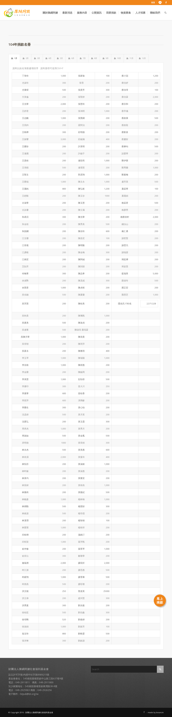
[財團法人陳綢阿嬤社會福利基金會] (16, 12)
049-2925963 (22, 690)
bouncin (160, 712)
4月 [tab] (48, 58)
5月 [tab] (60, 58)
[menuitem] (153, 2)
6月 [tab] (71, 58)
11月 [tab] (129, 58)
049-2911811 (22, 682)
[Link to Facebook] (166, 2)
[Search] (165, 12)
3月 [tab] (37, 58)
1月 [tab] (14, 58)
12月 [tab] (142, 58)
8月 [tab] (94, 58)
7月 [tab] (83, 58)
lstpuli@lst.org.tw (29, 694)
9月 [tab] (106, 58)
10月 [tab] (117, 58)
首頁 (153, 2)
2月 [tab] (26, 58)
